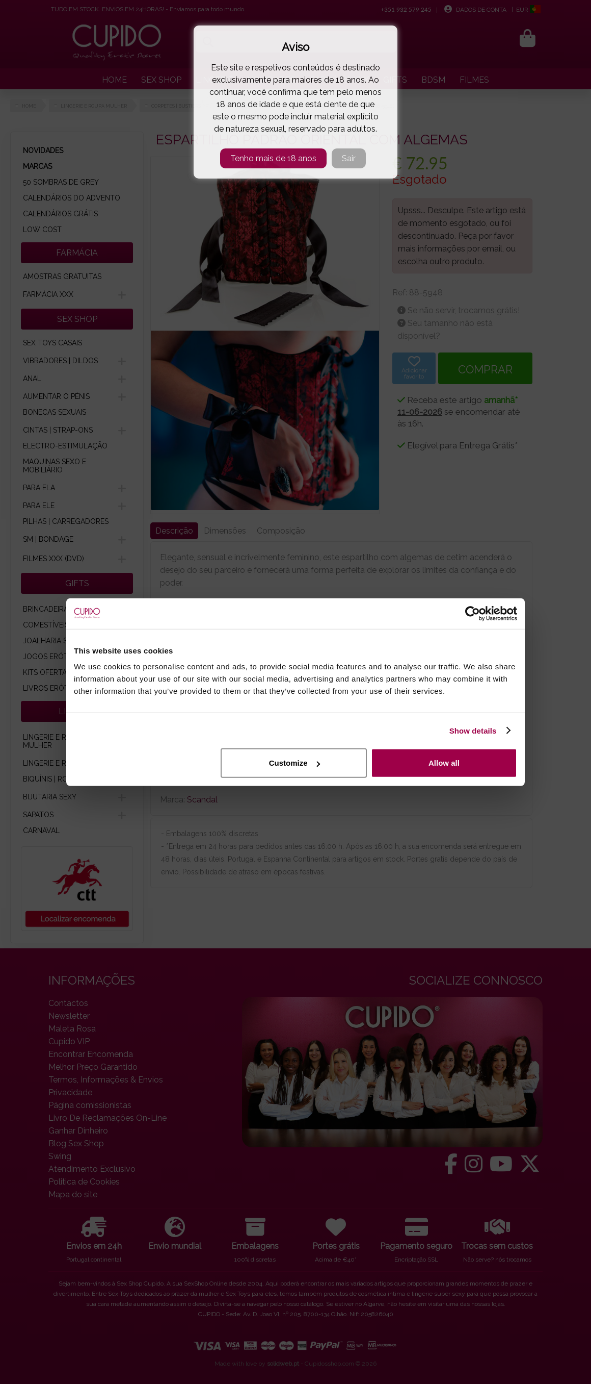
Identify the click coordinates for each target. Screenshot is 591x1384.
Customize (294, 763)
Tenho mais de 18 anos (273, 158)
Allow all (444, 763)
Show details (473, 730)
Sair (349, 158)
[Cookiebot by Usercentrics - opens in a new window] (472, 613)
